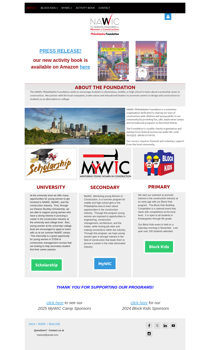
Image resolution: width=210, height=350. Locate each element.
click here (54, 302)
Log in (168, 16)
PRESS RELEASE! (61, 51)
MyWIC (105, 263)
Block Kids (159, 246)
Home (32, 323)
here (85, 67)
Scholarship (46, 264)
